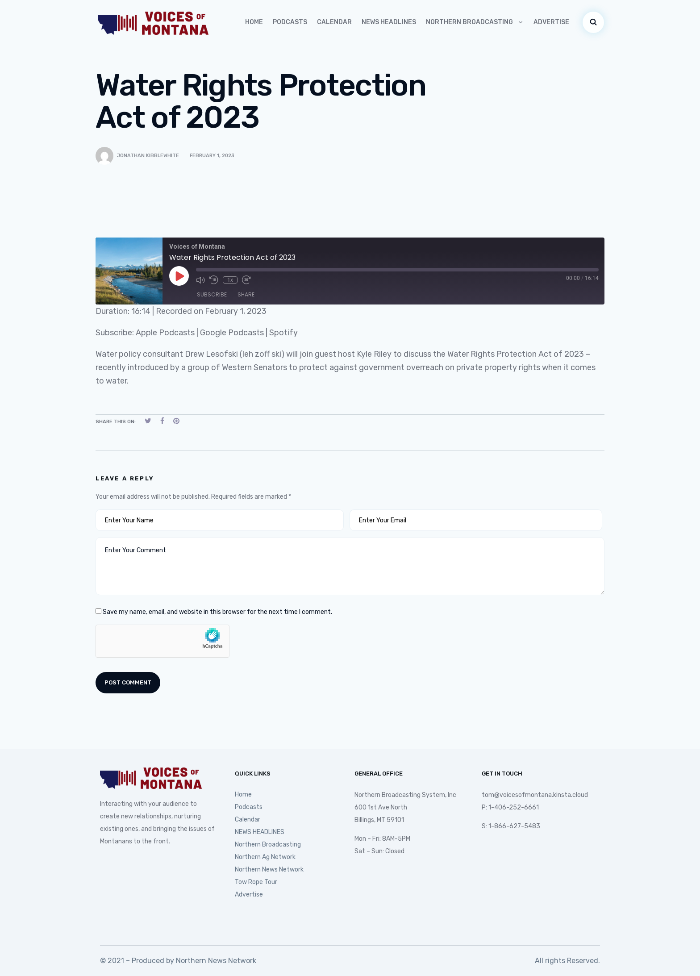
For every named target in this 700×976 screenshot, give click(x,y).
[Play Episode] (179, 276)
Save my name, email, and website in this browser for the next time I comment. (217, 612)
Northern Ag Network (265, 857)
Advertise (551, 22)
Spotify (283, 333)
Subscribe (212, 294)
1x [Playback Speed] (230, 280)
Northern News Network (269, 869)
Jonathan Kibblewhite (148, 155)
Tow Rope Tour (256, 882)
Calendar (334, 22)
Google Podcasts (232, 333)
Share (246, 294)
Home (254, 22)
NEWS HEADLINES (389, 22)
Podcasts (290, 22)
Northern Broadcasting (475, 22)
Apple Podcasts (165, 333)
